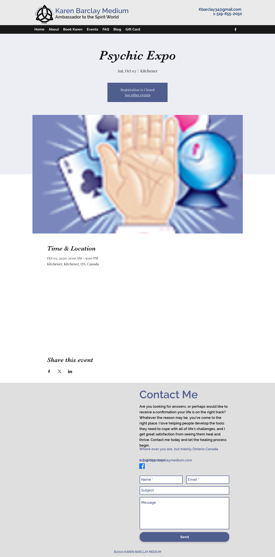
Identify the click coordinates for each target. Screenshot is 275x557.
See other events (137, 95)
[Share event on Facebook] (49, 371)
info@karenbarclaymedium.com (165, 460)
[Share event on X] (60, 371)
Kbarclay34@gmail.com (220, 9)
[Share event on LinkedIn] (70, 371)
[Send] (184, 537)
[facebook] (235, 29)
